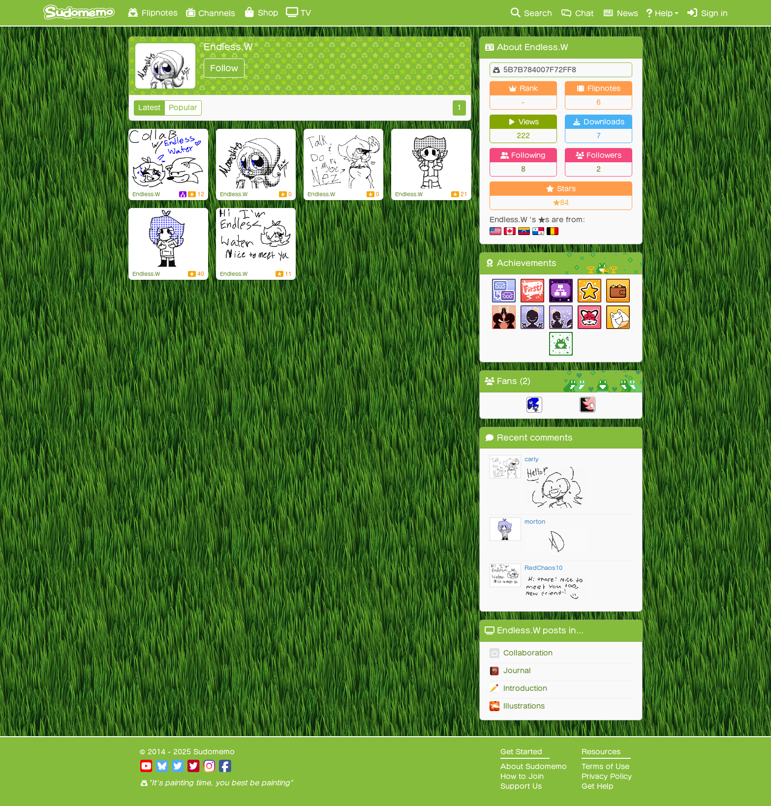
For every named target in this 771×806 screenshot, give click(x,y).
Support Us (521, 786)
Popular (183, 107)
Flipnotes (152, 12)
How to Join (522, 776)
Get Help (598, 786)
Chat (577, 13)
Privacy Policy (607, 776)
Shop (260, 12)
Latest (149, 107)
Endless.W (146, 194)
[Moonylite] (256, 159)
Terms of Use (605, 766)
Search (530, 13)
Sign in (707, 13)
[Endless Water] (168, 238)
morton (534, 521)
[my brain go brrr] (168, 159)
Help (659, 13)
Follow (224, 68)
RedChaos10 (543, 567)
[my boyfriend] (431, 159)
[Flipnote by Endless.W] (256, 238)
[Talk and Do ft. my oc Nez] (343, 159)
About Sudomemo (533, 766)
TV (298, 12)
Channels (210, 12)
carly (531, 459)
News (620, 13)
